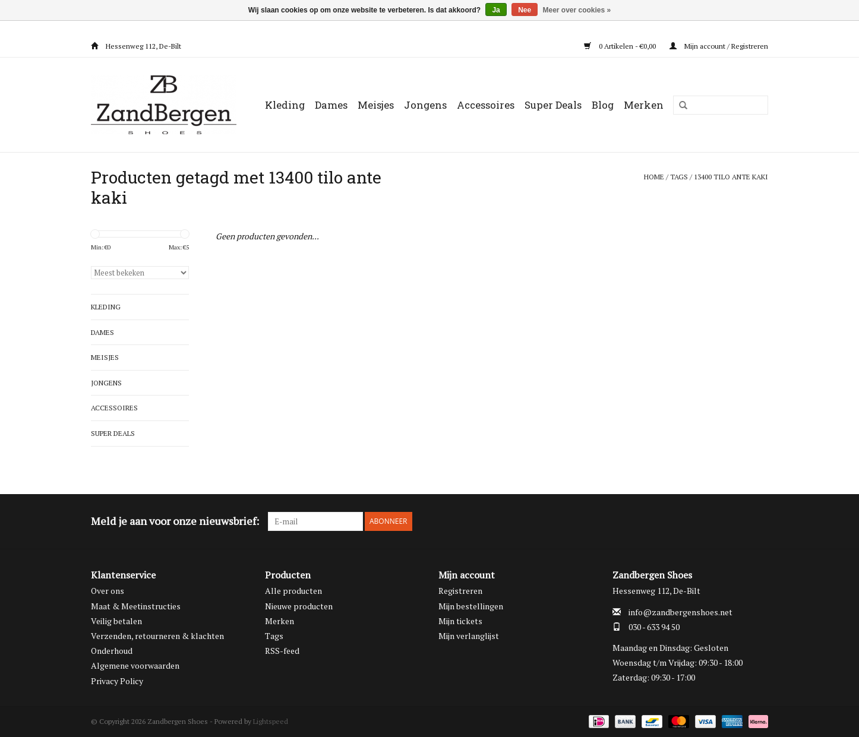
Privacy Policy (117, 681)
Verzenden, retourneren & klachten (157, 635)
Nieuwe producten (299, 606)
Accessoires (485, 105)
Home (654, 176)
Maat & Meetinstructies (136, 606)
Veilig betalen (116, 621)
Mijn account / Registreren (718, 46)
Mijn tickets (460, 621)
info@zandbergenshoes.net (680, 612)
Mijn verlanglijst (468, 635)
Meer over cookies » (577, 10)
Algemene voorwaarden (135, 665)
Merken (644, 105)
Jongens (425, 105)
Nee (524, 10)
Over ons (107, 590)
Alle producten (293, 590)
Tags (679, 176)
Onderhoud (111, 650)
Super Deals (553, 105)
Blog (603, 105)
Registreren (460, 590)
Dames (331, 105)
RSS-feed (282, 650)
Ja (496, 10)
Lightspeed (270, 721)
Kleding (285, 105)
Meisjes (376, 105)
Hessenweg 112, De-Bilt (136, 46)
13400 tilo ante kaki (731, 176)
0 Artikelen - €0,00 (621, 46)
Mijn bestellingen (470, 606)
